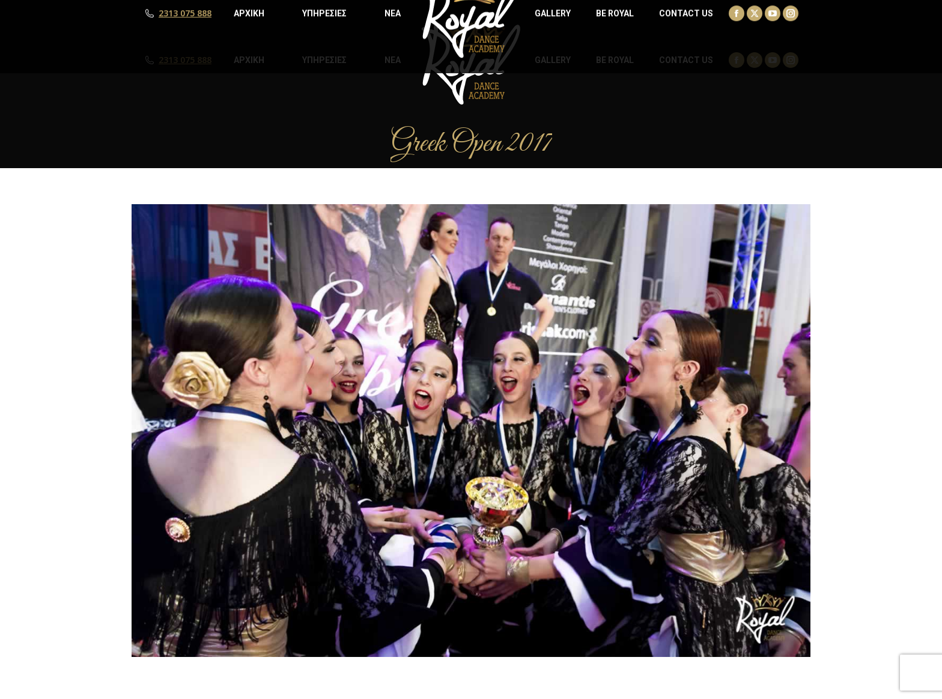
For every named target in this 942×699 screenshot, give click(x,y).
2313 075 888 (185, 60)
